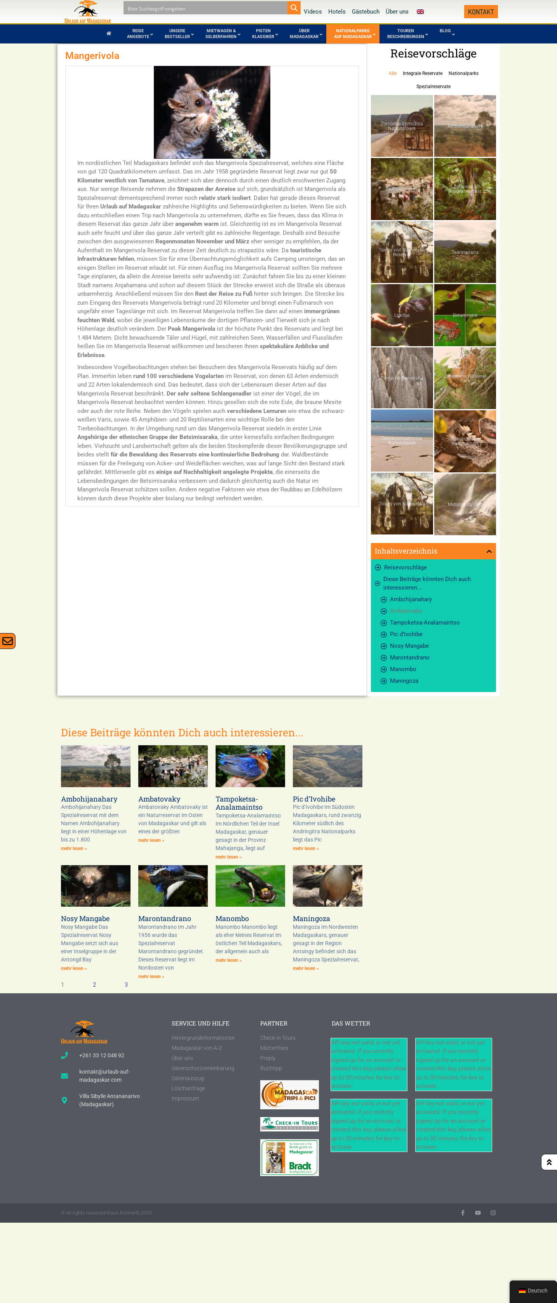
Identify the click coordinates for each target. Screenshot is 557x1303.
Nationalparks (464, 73)
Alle (393, 73)
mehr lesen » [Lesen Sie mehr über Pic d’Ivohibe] (306, 848)
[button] (489, 551)
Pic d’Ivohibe (406, 634)
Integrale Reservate (422, 73)
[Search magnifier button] (294, 7)
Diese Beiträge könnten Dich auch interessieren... (427, 584)
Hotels (337, 11)
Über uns (397, 11)
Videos (313, 11)
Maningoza (404, 680)
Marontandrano (410, 657)
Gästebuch (365, 11)
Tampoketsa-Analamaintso (425, 622)
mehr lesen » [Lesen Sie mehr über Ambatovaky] (151, 840)
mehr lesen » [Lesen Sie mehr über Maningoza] (306, 968)
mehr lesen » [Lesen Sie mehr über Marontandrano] (151, 976)
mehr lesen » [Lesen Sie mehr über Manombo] (229, 960)
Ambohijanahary (411, 599)
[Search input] (206, 8)
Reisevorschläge (405, 567)
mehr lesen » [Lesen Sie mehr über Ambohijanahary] (74, 848)
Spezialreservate (433, 86)
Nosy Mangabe (409, 645)
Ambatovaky (406, 610)
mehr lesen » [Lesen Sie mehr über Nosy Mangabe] (74, 968)
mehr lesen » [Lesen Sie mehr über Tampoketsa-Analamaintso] (229, 857)
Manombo (403, 669)
